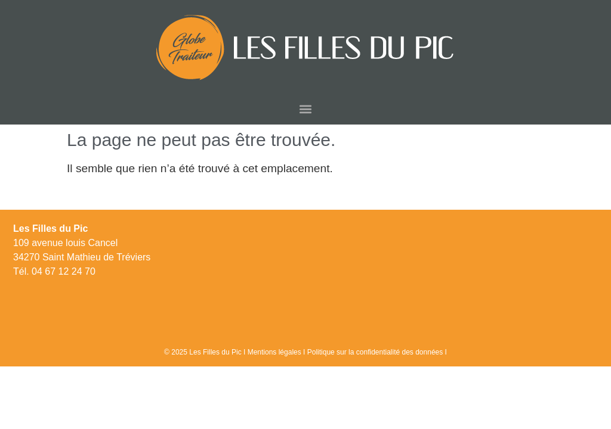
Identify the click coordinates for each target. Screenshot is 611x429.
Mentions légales (274, 352)
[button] (306, 109)
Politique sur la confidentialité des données (375, 352)
